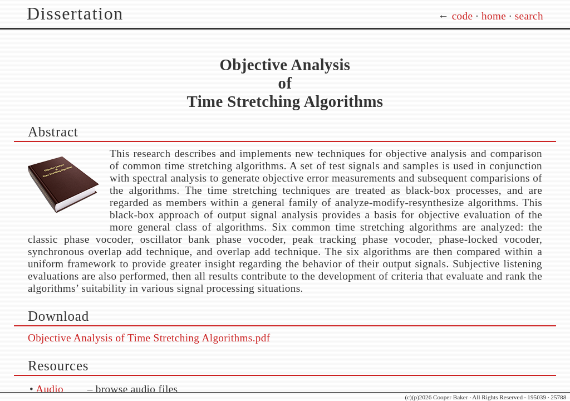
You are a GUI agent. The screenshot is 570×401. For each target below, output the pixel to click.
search (529, 16)
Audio (49, 389)
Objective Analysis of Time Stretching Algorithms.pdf (149, 338)
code (462, 16)
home (493, 16)
